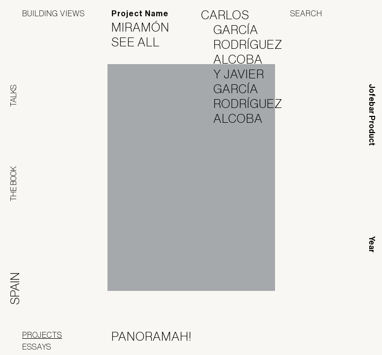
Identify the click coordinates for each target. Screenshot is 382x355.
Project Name (140, 13)
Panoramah (270, 336)
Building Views (53, 13)
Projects (42, 334)
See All (142, 42)
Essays (36, 346)
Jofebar (334, 333)
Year (372, 244)
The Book (13, 183)
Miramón (147, 27)
